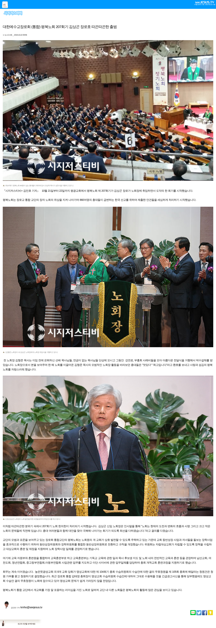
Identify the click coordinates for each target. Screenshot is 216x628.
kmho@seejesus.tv (31, 607)
